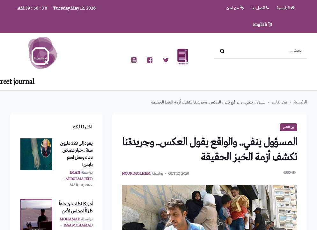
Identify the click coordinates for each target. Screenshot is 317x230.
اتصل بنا (260, 8)
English (262, 24)
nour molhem (136, 173)
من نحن (235, 8)
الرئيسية (285, 8)
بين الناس (279, 102)
